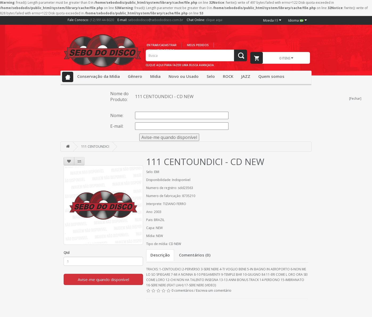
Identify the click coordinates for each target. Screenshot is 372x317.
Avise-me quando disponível (103, 279)
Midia (155, 76)
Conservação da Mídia (98, 76)
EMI (156, 172)
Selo (211, 76)
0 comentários (182, 290)
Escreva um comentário (213, 290)
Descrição (160, 255)
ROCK (228, 76)
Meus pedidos (198, 45)
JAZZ (245, 76)
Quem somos (271, 76)
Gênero (135, 76)
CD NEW (175, 244)
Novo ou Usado (184, 76)
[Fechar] (355, 98)
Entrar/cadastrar (162, 45)
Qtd (67, 252)
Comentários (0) (194, 255)
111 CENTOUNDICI (95, 146)
